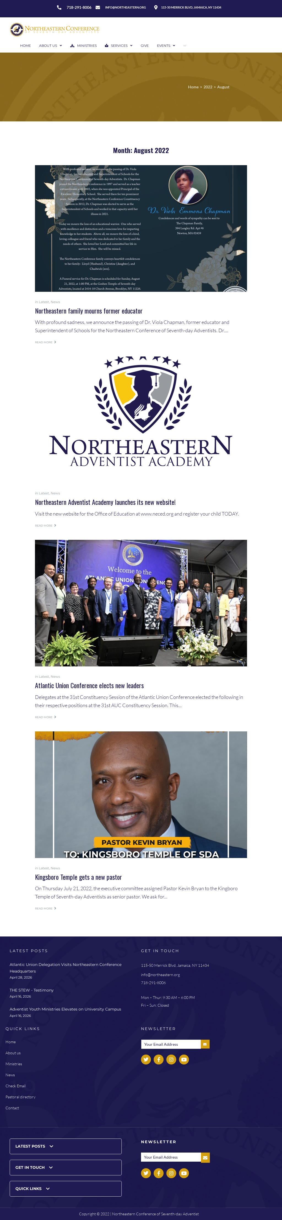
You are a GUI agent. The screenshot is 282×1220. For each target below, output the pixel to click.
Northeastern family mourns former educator (89, 310)
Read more (45, 342)
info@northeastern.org (160, 974)
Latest (44, 302)
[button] (65, 1146)
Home (193, 87)
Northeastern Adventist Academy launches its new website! (105, 502)
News (55, 302)
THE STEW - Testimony (32, 990)
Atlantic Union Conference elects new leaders (89, 685)
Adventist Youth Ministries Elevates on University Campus (65, 1009)
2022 (208, 87)
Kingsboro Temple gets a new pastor (78, 877)
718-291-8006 (153, 982)
